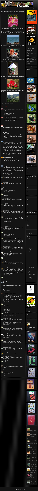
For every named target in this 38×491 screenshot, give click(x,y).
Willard (4, 187)
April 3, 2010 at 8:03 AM (6, 358)
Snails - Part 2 (32, 451)
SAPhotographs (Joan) (6, 198)
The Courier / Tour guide (30, 232)
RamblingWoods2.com (6, 318)
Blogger (24, 489)
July (29, 251)
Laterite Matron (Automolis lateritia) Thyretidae (31, 260)
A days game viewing (29, 233)
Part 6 (27, 173)
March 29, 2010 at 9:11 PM (6, 274)
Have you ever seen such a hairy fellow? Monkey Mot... (31, 274)
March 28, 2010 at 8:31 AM (6, 180)
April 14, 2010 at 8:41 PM (6, 369)
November (29, 247)
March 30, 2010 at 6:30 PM (6, 310)
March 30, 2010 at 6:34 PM (6, 316)
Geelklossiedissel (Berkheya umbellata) (32, 53)
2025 (28, 237)
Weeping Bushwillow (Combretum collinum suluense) (31, 48)
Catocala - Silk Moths (29, 315)
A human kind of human (6, 251)
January (29, 278)
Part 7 (27, 186)
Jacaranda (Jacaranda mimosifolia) (31, 267)
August (29, 250)
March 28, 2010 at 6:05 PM (6, 191)
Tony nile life (4, 164)
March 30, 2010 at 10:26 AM (6, 290)
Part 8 (27, 187)
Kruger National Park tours (30, 61)
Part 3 (27, 169)
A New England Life (5, 116)
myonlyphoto (5, 364)
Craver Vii (4, 292)
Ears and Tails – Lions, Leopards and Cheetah (33, 440)
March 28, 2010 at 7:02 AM (6, 154)
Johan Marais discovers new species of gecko (33, 434)
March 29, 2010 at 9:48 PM (6, 279)
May (29, 253)
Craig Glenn (4, 281)
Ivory (29, 272)
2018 (28, 238)
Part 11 (28, 191)
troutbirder (4, 182)
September (29, 249)
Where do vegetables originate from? (33, 468)
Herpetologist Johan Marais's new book (32, 480)
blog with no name (5, 140)
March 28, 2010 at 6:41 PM (6, 214)
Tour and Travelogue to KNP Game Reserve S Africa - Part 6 (33, 458)
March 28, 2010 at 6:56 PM (6, 235)
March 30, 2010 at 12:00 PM (6, 301)
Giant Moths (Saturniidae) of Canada (31, 318)
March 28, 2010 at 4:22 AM (6, 130)
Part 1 (27, 178)
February (29, 277)
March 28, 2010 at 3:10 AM (6, 114)
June (29, 252)
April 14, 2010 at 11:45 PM (6, 373)
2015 (28, 239)
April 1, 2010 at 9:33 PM (6, 345)
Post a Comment (4, 375)
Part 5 (27, 172)
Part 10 (28, 225)
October (29, 248)
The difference (30, 265)
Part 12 (28, 192)
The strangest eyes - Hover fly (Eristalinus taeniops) (31, 271)
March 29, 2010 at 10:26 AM (6, 255)
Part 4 (27, 182)
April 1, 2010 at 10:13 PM (6, 354)
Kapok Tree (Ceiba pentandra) (32, 445)
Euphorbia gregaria (29, 50)
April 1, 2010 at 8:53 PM (6, 337)
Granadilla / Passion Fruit (33, 428)
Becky (4, 261)
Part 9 (27, 188)
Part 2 (27, 168)
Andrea (4, 107)
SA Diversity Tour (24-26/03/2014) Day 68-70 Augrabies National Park (31, 66)
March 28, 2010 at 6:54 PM (6, 229)
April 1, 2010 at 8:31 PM (6, 324)
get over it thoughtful (5, 104)
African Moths (28, 311)
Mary (3, 237)
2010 (28, 245)
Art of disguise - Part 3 (31, 266)
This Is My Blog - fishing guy (7, 356)
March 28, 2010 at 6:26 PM (6, 196)
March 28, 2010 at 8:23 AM (6, 174)
